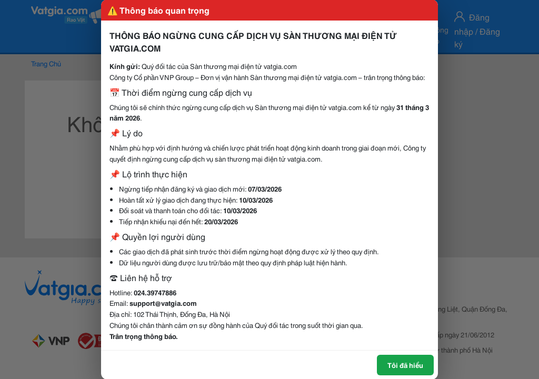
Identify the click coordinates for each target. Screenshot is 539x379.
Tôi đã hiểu (405, 365)
